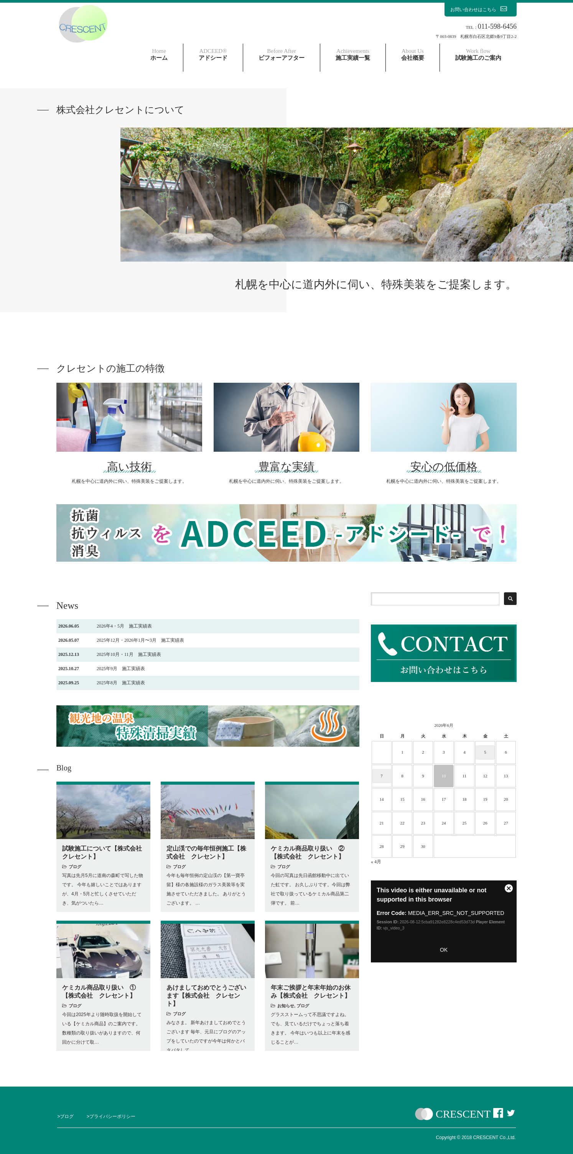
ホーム (159, 54)
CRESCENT (463, 1114)
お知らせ (285, 1005)
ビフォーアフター (282, 54)
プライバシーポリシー (112, 1116)
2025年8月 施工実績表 (101, 682)
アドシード (213, 54)
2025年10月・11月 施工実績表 (109, 654)
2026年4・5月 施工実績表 (105, 626)
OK (444, 950)
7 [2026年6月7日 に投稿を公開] (381, 776)
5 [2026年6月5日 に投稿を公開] (485, 752)
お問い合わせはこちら (480, 9)
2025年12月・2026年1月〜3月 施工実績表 (121, 640)
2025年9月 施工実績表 (101, 668)
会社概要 (412, 54)
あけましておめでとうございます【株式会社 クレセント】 (206, 995)
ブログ (75, 866)
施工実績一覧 (353, 54)
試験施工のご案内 (478, 54)
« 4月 (376, 861)
